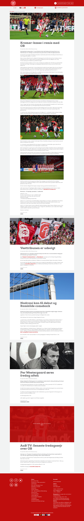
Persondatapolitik (35, 493)
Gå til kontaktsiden (57, 481)
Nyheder (12, 11)
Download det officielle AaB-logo (37, 501)
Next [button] (10, 7)
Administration (34, 492)
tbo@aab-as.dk (67, 503)
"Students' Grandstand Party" (28, 257)
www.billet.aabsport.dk (30, 263)
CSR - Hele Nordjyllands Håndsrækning (39, 491)
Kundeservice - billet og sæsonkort (38, 482)
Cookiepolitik (34, 498)
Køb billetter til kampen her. (50, 189)
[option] (19, 8)
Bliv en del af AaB (34, 480)
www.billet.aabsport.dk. (35, 466)
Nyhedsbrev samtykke (35, 486)
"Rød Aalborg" (40, 257)
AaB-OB (22, 268)
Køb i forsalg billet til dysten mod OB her (29, 332)
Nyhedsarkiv (33, 488)
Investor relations (34, 489)
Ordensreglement (35, 495)
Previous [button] (28, 7)
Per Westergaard (23, 401)
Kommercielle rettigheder (36, 496)
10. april (14, 7)
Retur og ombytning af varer (37, 485)
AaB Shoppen (34, 483)
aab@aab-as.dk (59, 490)
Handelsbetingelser (35, 499)
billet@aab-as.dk (67, 502)
